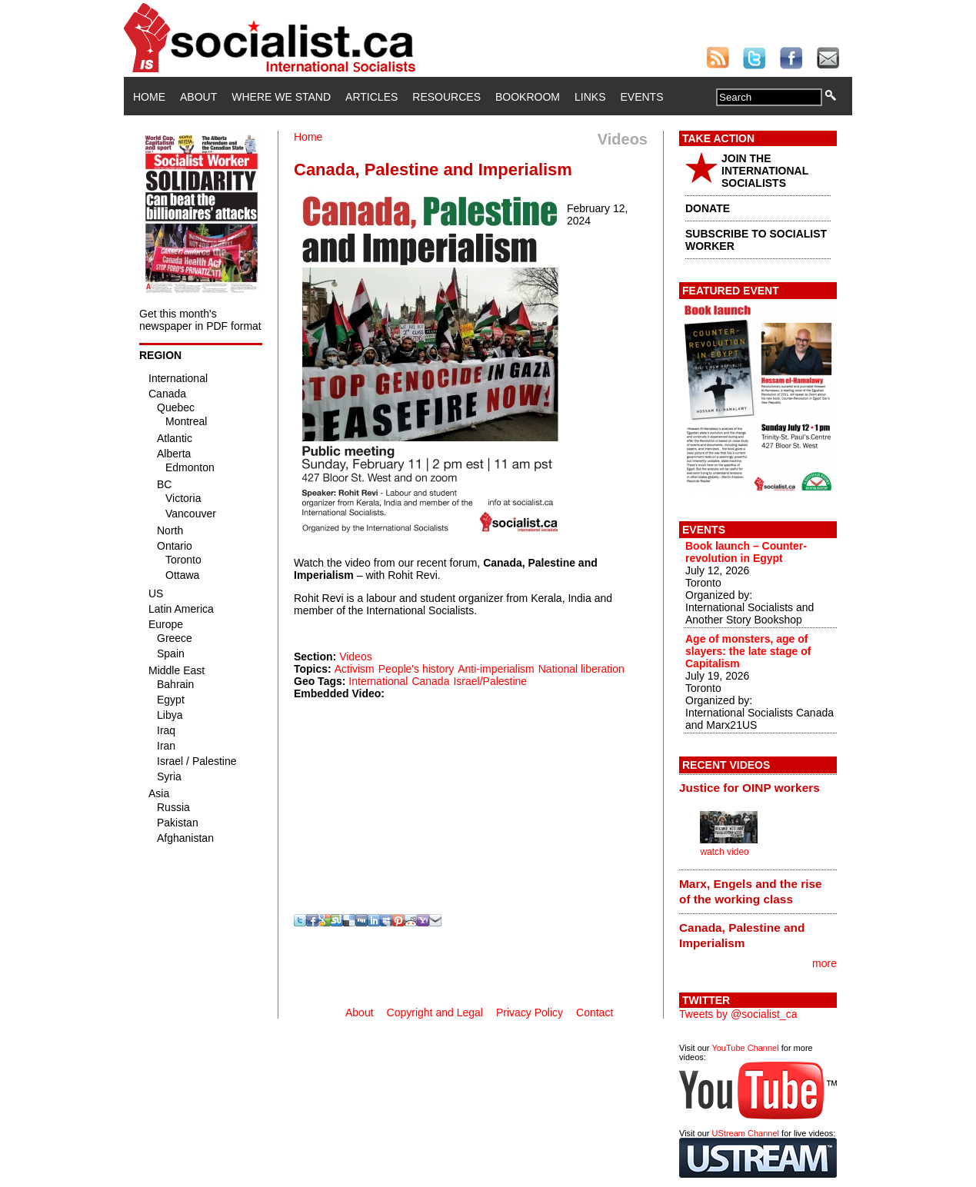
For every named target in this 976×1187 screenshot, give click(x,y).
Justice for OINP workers (749, 787)
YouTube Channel (744, 1047)
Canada (430, 681)
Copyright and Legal (435, 1012)
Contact (594, 1012)
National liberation (581, 669)
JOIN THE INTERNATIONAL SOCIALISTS (764, 170)
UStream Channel (745, 1133)
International (378, 681)
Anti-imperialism (496, 669)
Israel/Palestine (490, 681)
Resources (446, 97)
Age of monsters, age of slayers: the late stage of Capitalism (748, 651)
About (198, 97)
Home (149, 97)
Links (590, 97)
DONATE (707, 208)
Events (641, 97)
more (824, 963)
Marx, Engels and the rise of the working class (750, 891)
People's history (416, 669)
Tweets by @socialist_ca (738, 1014)
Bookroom (527, 97)
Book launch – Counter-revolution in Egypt (746, 552)
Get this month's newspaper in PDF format (200, 320)
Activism (355, 669)
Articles (371, 97)
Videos (355, 656)
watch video (724, 851)
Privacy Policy (529, 1012)
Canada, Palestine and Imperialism (741, 935)
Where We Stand (281, 97)
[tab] (758, 788)
